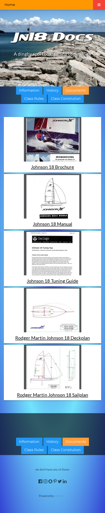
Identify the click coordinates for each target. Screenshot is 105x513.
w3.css (59, 496)
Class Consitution (66, 99)
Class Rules (34, 99)
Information (29, 90)
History (52, 90)
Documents (76, 90)
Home (10, 5)
